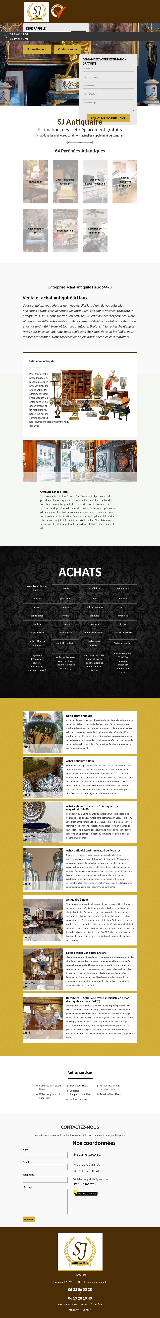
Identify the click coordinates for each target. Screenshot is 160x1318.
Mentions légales (80, 1310)
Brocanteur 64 (65, 230)
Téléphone (45, 1178)
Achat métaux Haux (110, 1094)
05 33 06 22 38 (19, 34)
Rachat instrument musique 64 (124, 181)
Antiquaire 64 (35, 181)
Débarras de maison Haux (50, 1087)
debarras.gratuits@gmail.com (90, 1179)
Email (45, 1165)
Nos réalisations (37, 49)
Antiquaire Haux (78, 1099)
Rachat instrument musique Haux (110, 1087)
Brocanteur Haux (79, 1085)
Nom (45, 1153)
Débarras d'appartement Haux (81, 1092)
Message (45, 1199)
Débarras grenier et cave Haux (49, 1096)
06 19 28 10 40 (19, 39)
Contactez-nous (67, 49)
